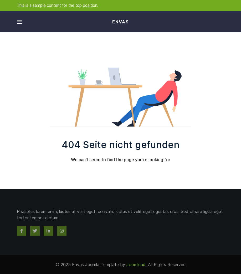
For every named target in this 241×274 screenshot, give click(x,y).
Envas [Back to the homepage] (120, 21)
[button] (19, 21)
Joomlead (136, 264)
